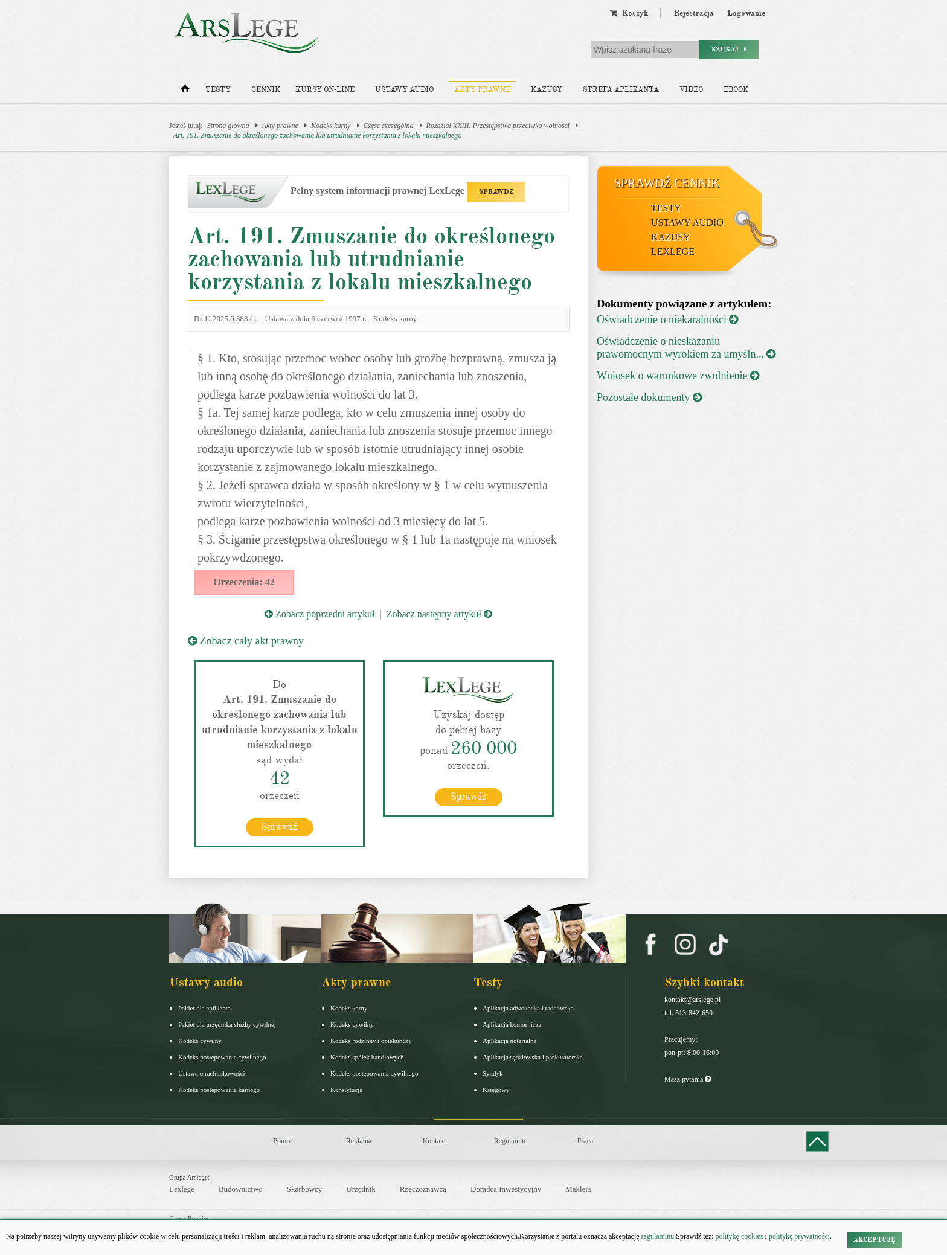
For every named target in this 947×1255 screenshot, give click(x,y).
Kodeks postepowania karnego (219, 1089)
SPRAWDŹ (496, 192)
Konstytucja (346, 1089)
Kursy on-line (325, 89)
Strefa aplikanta (621, 89)
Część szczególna (389, 125)
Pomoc (283, 1141)
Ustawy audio (404, 89)
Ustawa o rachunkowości (211, 1073)
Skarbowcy (305, 1188)
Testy (218, 89)
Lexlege (181, 1188)
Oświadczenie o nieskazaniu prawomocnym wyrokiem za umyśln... (686, 347)
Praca (585, 1141)
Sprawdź (279, 827)
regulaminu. (658, 1236)
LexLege (673, 251)
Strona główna (228, 125)
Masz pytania (687, 1079)
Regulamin (510, 1141)
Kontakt (434, 1141)
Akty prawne (482, 89)
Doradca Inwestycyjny (505, 1188)
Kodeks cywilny (200, 1040)
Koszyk (629, 13)
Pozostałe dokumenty (649, 397)
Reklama (359, 1141)
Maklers (578, 1188)
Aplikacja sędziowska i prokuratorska (533, 1057)
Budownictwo (241, 1188)
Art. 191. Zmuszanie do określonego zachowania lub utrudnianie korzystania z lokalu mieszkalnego (317, 135)
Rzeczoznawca (423, 1188)
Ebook (736, 89)
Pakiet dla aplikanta (204, 1008)
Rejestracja (694, 13)
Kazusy (546, 89)
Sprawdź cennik (667, 183)
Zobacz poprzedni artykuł (319, 614)
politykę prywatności (799, 1236)
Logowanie (746, 13)
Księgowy (496, 1089)
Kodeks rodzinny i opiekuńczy (371, 1040)
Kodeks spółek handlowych (367, 1057)
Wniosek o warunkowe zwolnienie (678, 376)
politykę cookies (739, 1236)
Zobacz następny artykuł (439, 614)
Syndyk (493, 1073)
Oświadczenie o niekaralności (667, 319)
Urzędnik (360, 1188)
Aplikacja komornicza (512, 1024)
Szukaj (728, 49)
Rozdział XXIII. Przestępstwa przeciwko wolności (498, 125)
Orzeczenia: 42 (244, 582)
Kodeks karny (331, 125)
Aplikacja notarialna (510, 1040)
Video (691, 89)
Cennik (265, 89)
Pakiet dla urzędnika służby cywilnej (227, 1024)
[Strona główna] (185, 91)
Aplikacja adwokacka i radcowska (528, 1008)
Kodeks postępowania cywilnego (222, 1057)
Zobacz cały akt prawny (246, 641)
